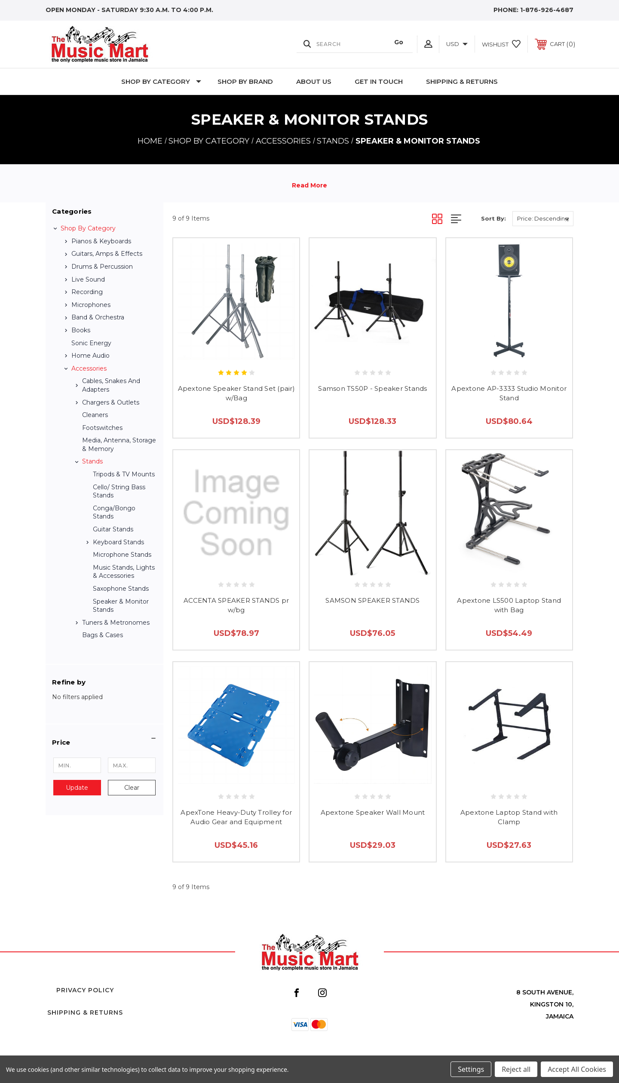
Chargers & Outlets (110, 402)
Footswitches (102, 428)
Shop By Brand (245, 81)
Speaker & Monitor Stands (121, 606)
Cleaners (95, 415)
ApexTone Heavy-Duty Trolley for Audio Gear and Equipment (236, 817)
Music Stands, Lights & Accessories (124, 572)
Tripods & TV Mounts (124, 474)
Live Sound (88, 279)
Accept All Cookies (577, 1069)
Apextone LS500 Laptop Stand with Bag (509, 605)
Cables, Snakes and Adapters (111, 385)
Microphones (90, 305)
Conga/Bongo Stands (114, 512)
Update (77, 788)
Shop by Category (161, 81)
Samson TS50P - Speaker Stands (372, 388)
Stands (92, 461)
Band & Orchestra (97, 317)
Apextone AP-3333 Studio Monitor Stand (509, 393)
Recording (87, 292)
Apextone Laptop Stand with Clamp (509, 817)
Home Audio (90, 355)
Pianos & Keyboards (101, 241)
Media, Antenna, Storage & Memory (119, 444)
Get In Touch (379, 81)
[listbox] (542, 218)
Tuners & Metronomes (116, 622)
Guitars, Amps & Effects (106, 254)
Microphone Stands (122, 554)
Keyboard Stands (118, 542)
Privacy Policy (85, 990)
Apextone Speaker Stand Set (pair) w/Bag (236, 393)
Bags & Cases (102, 635)
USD (457, 43)
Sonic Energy (91, 343)
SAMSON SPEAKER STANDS (372, 600)
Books (80, 330)
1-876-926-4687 (546, 10)
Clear (131, 788)
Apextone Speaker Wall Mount (373, 812)
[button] (104, 742)
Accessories (89, 368)
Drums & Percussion (102, 266)
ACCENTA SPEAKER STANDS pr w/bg (236, 605)
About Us (313, 81)
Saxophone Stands (121, 588)
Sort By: (493, 218)
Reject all (516, 1069)
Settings (471, 1069)
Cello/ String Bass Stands (119, 491)
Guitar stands (113, 529)
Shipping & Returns (462, 81)
